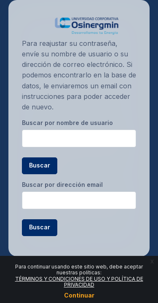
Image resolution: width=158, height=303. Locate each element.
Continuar (79, 295)
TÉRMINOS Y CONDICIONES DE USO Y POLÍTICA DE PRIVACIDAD (79, 282)
